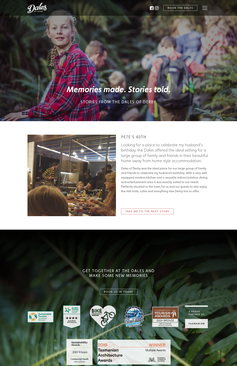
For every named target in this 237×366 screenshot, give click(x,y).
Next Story (147, 211)
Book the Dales (180, 7)
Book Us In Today (118, 291)
